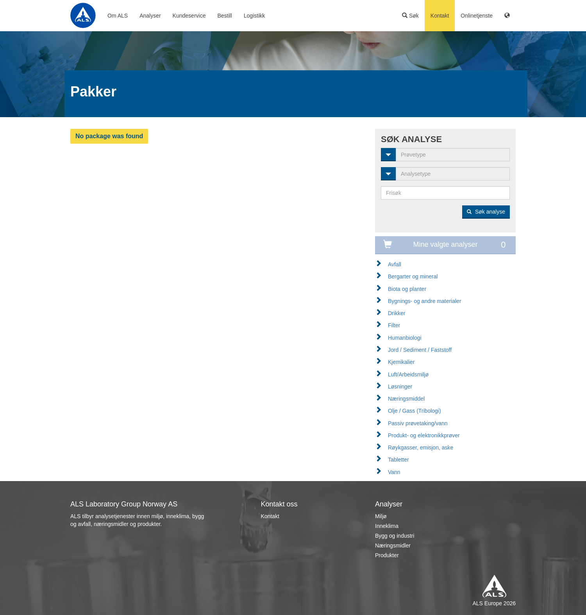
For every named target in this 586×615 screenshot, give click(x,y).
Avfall (394, 264)
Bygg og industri (394, 536)
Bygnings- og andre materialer (424, 301)
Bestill (224, 15)
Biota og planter (407, 289)
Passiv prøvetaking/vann (418, 423)
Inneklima (386, 526)
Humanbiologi (405, 338)
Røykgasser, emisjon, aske (420, 447)
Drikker (396, 313)
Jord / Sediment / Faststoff (420, 350)
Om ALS (117, 15)
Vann (394, 472)
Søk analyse (486, 212)
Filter (394, 325)
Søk (410, 15)
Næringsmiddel (406, 399)
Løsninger (400, 386)
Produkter (387, 555)
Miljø (381, 516)
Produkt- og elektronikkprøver (424, 435)
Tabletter (398, 459)
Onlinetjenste (477, 15)
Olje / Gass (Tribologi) (414, 411)
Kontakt (440, 15)
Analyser (150, 15)
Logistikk (254, 15)
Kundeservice (189, 15)
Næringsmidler (393, 545)
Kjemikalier (401, 362)
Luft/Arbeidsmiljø (408, 374)
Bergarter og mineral (413, 276)
